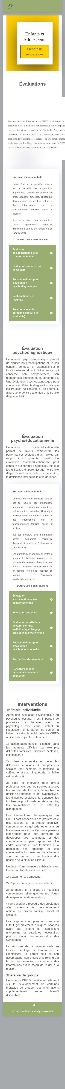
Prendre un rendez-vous (35, 51)
